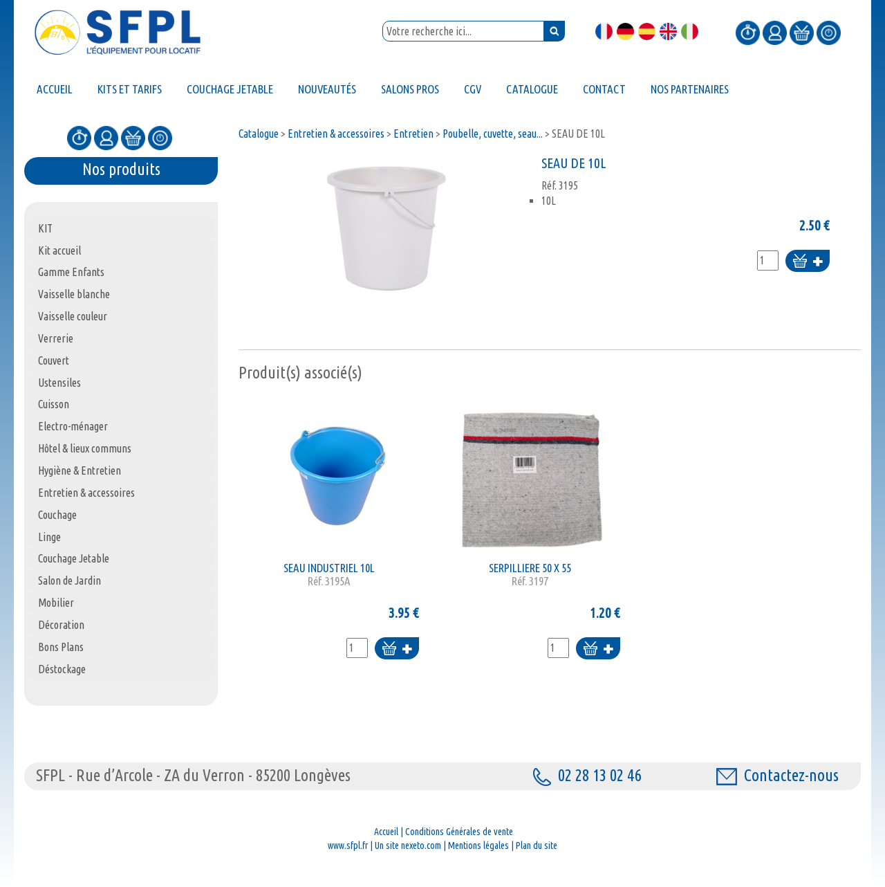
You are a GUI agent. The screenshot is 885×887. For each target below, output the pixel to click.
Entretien (413, 133)
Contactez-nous (777, 775)
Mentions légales (478, 845)
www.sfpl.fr (348, 845)
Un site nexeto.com (408, 845)
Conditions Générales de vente (459, 831)
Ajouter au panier (807, 262)
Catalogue (259, 133)
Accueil (386, 831)
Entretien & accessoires (336, 133)
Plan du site (536, 845)
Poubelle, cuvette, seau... (492, 133)
